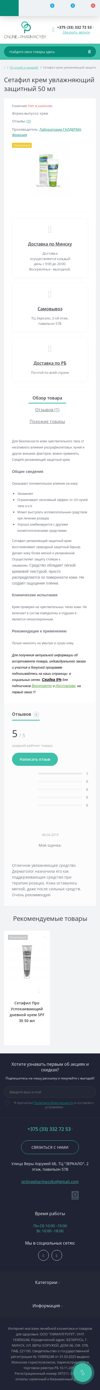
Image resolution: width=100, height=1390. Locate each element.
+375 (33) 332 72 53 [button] (50, 1129)
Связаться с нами (50, 1147)
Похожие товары (47, 421)
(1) (29, 121)
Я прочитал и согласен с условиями (53, 1105)
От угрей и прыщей (24, 67)
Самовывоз (50, 309)
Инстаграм (65, 686)
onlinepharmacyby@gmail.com (50, 1181)
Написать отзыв (35, 759)
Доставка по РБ (50, 363)
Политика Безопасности (53, 1102)
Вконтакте (42, 686)
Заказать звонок (76, 32)
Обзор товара (47, 398)
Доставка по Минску (50, 244)
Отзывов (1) (47, 410)
